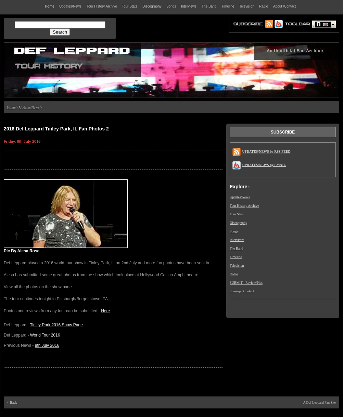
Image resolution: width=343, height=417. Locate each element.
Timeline (236, 257)
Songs (234, 231)
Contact (248, 291)
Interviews (237, 240)
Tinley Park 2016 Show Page (56, 325)
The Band (236, 248)
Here (105, 310)
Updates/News (29, 107)
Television (237, 265)
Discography (238, 223)
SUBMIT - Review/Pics (246, 283)
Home (11, 107)
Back (13, 402)
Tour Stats (237, 214)
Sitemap (235, 291)
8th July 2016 (47, 345)
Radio (234, 274)
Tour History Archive (244, 205)
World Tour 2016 (45, 335)
